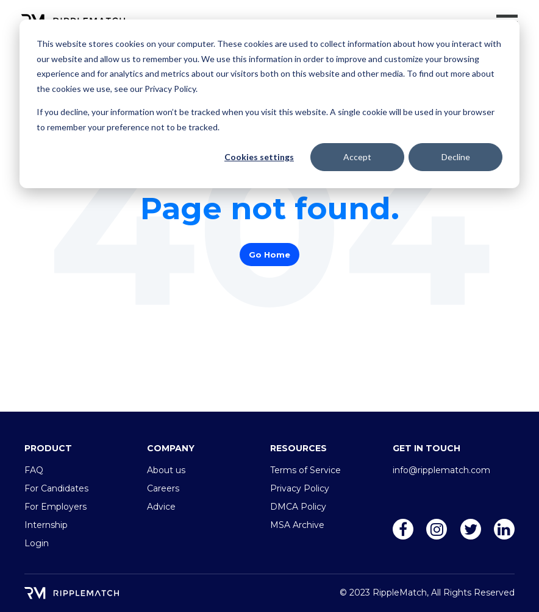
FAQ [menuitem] (33, 470)
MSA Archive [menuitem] (297, 524)
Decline (455, 157)
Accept (357, 157)
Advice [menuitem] (161, 506)
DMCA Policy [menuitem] (298, 506)
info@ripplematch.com (441, 470)
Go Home (269, 254)
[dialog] (269, 103)
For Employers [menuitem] (55, 506)
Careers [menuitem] (163, 488)
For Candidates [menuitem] (56, 488)
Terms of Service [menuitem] (305, 470)
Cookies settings (259, 157)
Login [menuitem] (36, 543)
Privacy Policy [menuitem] (299, 488)
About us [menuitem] (166, 470)
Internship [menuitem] (46, 524)
